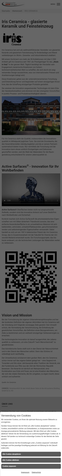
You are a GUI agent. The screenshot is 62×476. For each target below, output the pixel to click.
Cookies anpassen (9, 466)
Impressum (25, 472)
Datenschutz (36, 472)
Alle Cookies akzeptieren (11, 454)
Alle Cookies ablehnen (10, 460)
